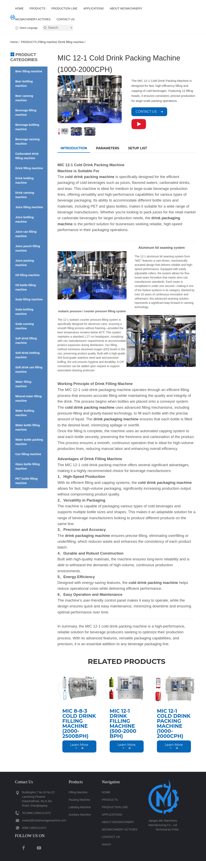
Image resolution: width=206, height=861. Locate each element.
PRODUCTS (37, 8)
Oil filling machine (27, 275)
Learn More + (79, 746)
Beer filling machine (28, 71)
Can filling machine (28, 454)
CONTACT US (66, 19)
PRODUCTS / (29, 42)
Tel (24, 813)
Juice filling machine (29, 207)
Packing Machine (79, 799)
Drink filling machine (29, 168)
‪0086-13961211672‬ (38, 813)
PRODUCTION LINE (64, 8)
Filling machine (78, 792)
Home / (15, 42)
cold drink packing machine (89, 407)
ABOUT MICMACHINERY (126, 8)
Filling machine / (48, 42)
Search (106, 844)
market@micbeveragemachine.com (44, 820)
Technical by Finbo (167, 829)
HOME (19, 8)
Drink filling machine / (72, 42)
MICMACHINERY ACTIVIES (32, 19)
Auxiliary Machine (80, 814)
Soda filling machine (29, 299)
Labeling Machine (80, 807)
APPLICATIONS (93, 8)
